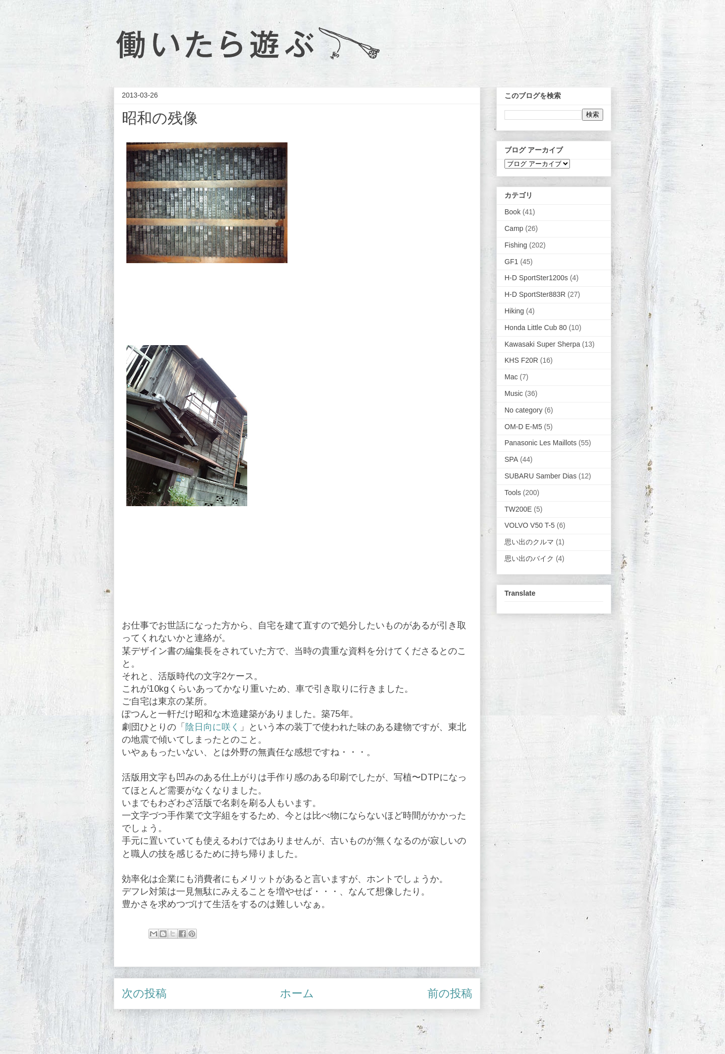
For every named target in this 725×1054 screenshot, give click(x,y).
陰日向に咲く (212, 727)
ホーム (297, 993)
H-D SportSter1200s (536, 278)
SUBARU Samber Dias (540, 476)
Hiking (514, 311)
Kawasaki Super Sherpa (542, 344)
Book (512, 212)
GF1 (511, 262)
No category (523, 410)
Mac (511, 377)
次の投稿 (144, 993)
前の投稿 (449, 993)
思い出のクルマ (529, 542)
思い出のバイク (529, 558)
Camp (513, 228)
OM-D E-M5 (523, 427)
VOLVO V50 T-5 (529, 525)
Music (513, 393)
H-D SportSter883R (534, 294)
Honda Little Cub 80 (535, 327)
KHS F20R (521, 360)
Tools (512, 493)
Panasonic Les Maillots (540, 443)
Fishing (515, 245)
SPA (511, 459)
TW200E (518, 509)
